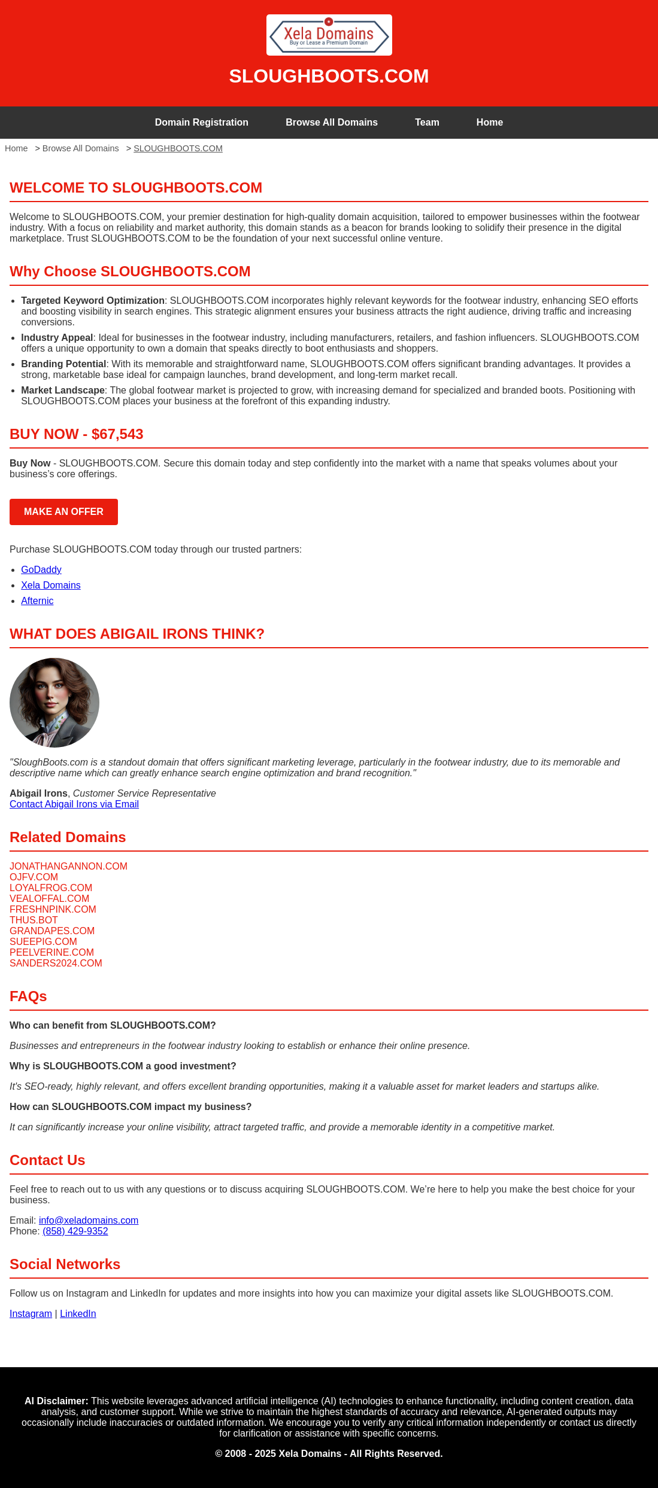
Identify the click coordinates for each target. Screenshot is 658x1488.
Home (490, 122)
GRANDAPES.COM (52, 931)
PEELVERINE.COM (52, 952)
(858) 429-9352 (75, 1231)
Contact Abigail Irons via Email (74, 804)
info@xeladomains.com (89, 1220)
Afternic (37, 601)
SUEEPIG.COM (43, 942)
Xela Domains (51, 585)
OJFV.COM (34, 877)
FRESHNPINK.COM (53, 909)
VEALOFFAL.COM (49, 899)
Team (427, 122)
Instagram (31, 1314)
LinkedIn (78, 1314)
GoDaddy (41, 570)
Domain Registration (201, 122)
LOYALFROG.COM (51, 888)
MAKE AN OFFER (64, 512)
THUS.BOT (34, 920)
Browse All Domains (332, 122)
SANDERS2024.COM (56, 963)
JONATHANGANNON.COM (69, 866)
